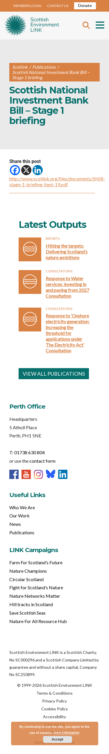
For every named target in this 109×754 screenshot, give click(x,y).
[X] (26, 170)
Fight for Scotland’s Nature (36, 587)
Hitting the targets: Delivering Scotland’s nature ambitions (66, 251)
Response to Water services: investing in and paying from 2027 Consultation (67, 287)
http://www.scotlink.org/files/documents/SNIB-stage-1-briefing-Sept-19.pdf (57, 181)
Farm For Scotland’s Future (35, 562)
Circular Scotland (26, 579)
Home (32, 26)
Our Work (19, 515)
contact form (42, 461)
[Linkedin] (38, 170)
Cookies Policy (54, 708)
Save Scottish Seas (27, 612)
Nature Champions (28, 571)
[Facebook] (15, 170)
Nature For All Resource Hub (38, 621)
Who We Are (22, 507)
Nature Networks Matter (34, 596)
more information (66, 733)
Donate (85, 5)
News (15, 524)
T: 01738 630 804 (27, 452)
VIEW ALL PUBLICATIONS (54, 373)
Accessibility (54, 716)
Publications (21, 532)
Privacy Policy (54, 700)
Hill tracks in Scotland (31, 604)
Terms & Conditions (54, 693)
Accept (57, 739)
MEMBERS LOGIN (27, 5)
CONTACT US (57, 5)
